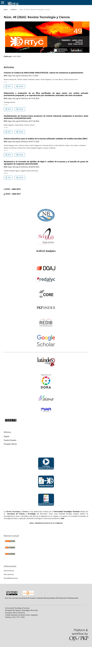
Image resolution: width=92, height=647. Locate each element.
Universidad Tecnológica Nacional (67, 511)
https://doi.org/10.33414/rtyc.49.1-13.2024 (23, 76)
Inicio (6, 9)
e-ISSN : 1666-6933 (12, 189)
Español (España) (10, 440)
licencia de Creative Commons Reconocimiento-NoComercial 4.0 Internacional (50, 598)
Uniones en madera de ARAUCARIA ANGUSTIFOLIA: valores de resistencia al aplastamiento (43, 72)
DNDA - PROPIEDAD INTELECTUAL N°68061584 (46, 523)
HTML (20, 86)
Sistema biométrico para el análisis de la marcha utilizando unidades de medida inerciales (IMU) (45, 138)
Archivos (14, 9)
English (6, 436)
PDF (9, 86)
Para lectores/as (9, 571)
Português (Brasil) (10, 444)
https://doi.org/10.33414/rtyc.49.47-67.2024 (23, 142)
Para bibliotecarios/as (11, 578)
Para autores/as (9, 574)
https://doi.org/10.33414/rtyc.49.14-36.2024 (23, 98)
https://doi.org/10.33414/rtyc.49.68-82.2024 (23, 167)
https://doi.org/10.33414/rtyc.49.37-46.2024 (23, 121)
